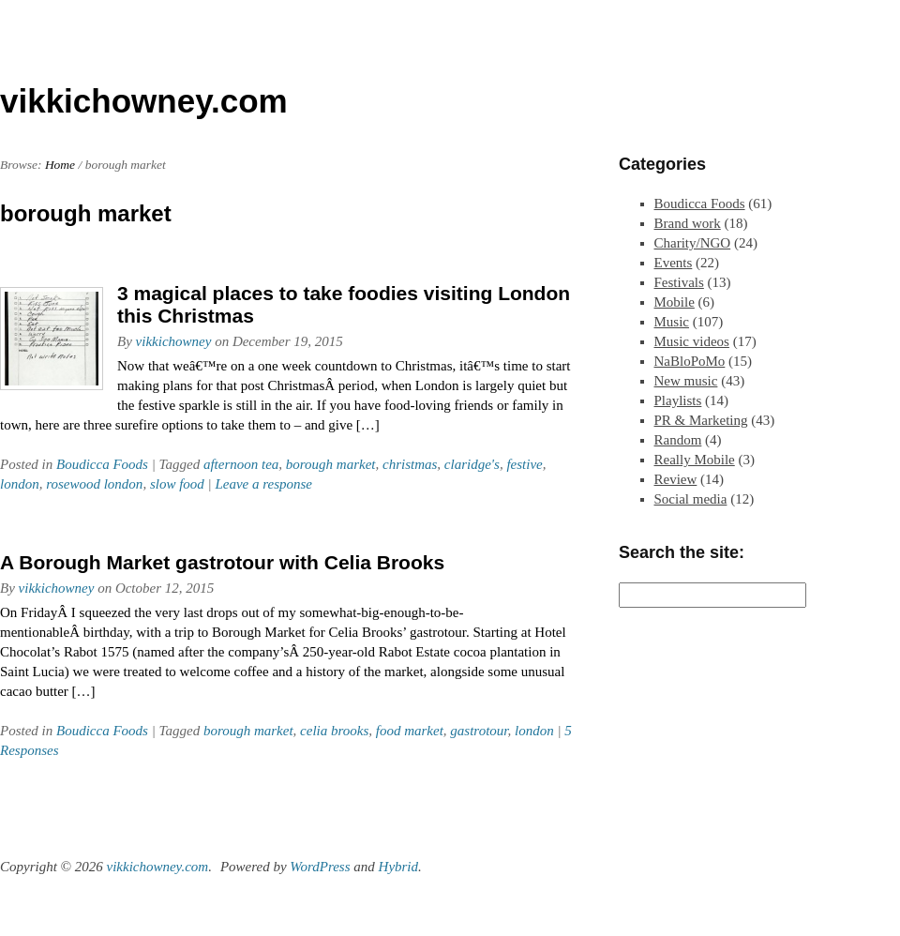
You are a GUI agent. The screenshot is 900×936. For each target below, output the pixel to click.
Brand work (687, 223)
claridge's (472, 464)
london (19, 483)
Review (676, 479)
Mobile (674, 301)
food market (409, 730)
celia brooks (334, 730)
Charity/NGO (692, 242)
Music (672, 321)
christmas (409, 464)
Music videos (691, 341)
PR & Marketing (701, 420)
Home (60, 165)
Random (678, 439)
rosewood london (94, 483)
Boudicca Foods (102, 464)
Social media (691, 498)
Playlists (678, 400)
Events (673, 262)
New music (686, 380)
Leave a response (263, 483)
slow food (177, 483)
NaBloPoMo (690, 361)
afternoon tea (240, 464)
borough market (331, 464)
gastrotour (478, 730)
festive (524, 464)
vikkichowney (174, 341)
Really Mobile (694, 459)
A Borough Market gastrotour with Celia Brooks (222, 562)
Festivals (679, 282)
